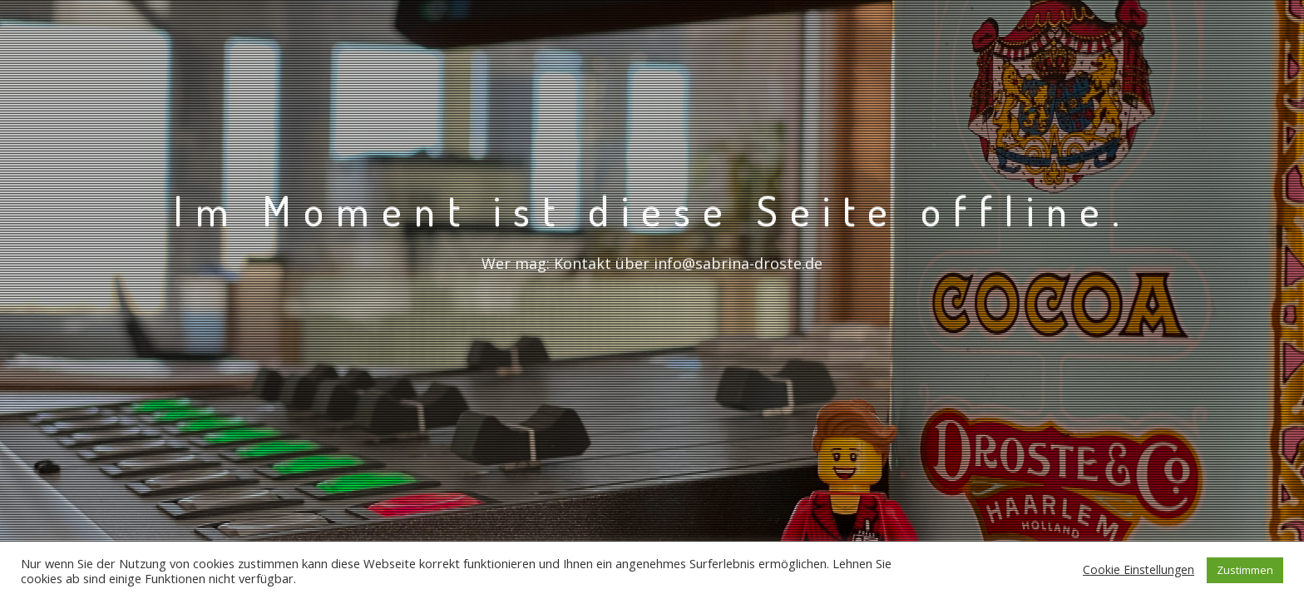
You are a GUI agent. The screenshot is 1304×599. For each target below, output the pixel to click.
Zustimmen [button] (1245, 569)
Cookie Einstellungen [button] (1138, 569)
